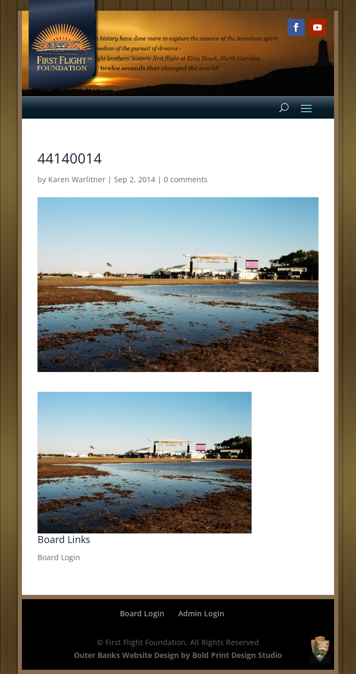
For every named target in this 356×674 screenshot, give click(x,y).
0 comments (186, 179)
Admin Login (201, 613)
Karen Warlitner (76, 179)
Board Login (58, 557)
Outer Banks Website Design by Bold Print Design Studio (178, 655)
